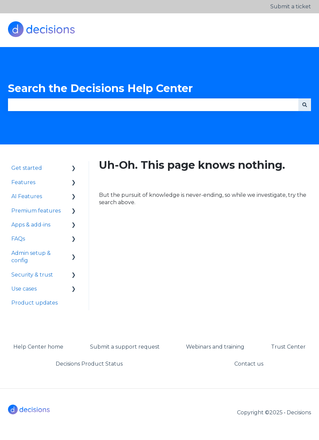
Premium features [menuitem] (36, 210)
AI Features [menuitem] (26, 196)
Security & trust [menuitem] (32, 275)
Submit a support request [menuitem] (125, 347)
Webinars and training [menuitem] (215, 347)
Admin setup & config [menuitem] (31, 257)
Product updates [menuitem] (34, 303)
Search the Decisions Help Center (100, 88)
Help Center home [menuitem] (38, 347)
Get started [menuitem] (26, 168)
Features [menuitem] (23, 182)
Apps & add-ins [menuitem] (30, 225)
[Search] (304, 104)
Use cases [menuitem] (24, 289)
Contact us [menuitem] (248, 364)
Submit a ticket (290, 6)
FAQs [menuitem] (18, 239)
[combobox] (153, 104)
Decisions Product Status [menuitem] (89, 364)
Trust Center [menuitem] (288, 347)
